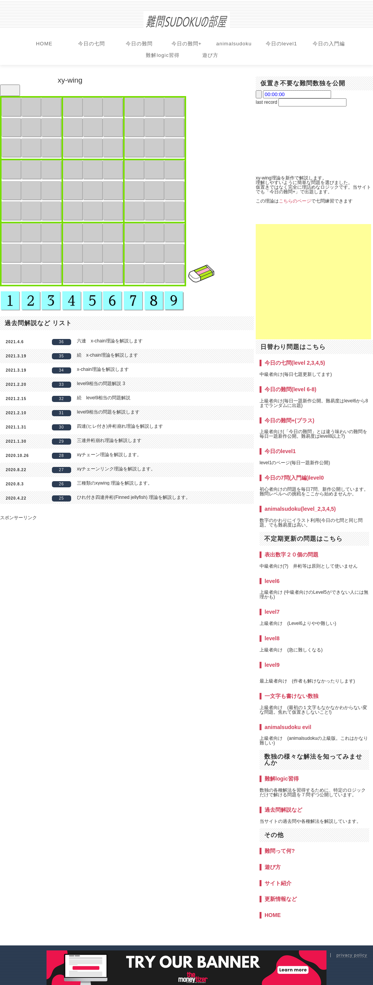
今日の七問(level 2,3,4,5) (295, 363)
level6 (272, 581)
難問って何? (280, 851)
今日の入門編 (329, 44)
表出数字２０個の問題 (291, 554)
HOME (44, 44)
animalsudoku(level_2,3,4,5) (300, 509)
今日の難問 (139, 44)
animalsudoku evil (288, 727)
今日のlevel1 (281, 44)
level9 (272, 665)
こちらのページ (295, 201)
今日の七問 (91, 44)
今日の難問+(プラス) (290, 420)
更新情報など (281, 899)
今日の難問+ (187, 44)
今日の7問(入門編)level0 (294, 478)
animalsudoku (233, 44)
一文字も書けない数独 (291, 696)
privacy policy (351, 955)
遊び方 (210, 55)
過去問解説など (283, 810)
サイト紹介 (278, 883)
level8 (272, 638)
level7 (272, 612)
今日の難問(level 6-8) (290, 389)
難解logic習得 (163, 55)
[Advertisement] (313, 281)
